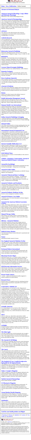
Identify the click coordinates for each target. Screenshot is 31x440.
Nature (3, 237)
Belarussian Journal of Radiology (10, 51)
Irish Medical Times (7, 153)
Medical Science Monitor (8, 231)
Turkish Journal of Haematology (10, 379)
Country (23, 415)
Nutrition (4, 415)
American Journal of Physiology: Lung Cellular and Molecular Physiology (14, 14)
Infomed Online (5, 123)
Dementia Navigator (7, 71)
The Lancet (4, 349)
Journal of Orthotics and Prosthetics (11, 183)
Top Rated (9, 416)
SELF (3, 314)
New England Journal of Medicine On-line (13, 241)
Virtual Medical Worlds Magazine (11, 392)
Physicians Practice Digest (8, 255)
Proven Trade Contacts (7, 274)
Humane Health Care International (11, 105)
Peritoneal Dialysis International (10, 249)
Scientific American (6, 306)
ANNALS (4, 31)
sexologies (4, 325)
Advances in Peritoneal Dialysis (10, 9)
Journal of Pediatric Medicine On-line (12, 192)
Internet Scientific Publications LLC (11, 144)
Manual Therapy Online (8, 214)
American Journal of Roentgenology (11, 19)
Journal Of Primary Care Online (10, 196)
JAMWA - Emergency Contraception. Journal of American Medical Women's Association (15, 159)
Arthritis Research (6, 38)
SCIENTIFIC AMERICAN (9, 286)
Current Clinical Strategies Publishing (12, 67)
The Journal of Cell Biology (9, 340)
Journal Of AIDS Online (8, 169)
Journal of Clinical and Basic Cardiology (12, 175)
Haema (3, 93)
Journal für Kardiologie (8, 164)
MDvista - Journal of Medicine (10, 221)
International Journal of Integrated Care (12, 130)
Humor (11, 415)
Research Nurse (5, 280)
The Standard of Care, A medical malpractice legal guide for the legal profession (14, 362)
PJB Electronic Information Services (11, 266)
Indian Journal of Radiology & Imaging (12, 117)
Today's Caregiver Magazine (9, 371)
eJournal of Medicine (7, 86)
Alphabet (16, 415)
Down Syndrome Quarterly (9, 78)
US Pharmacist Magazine (8, 383)
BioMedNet (4, 56)
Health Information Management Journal (13, 98)
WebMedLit (4, 400)
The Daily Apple (5, 332)
